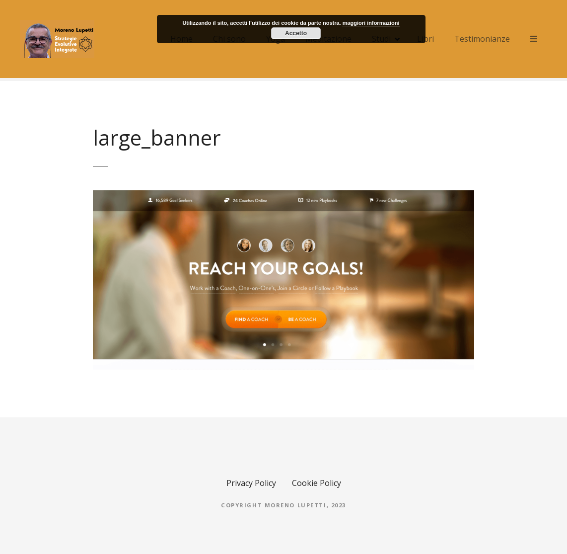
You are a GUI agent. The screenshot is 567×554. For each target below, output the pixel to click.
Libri (425, 38)
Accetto (296, 33)
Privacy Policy (251, 482)
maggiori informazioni (371, 23)
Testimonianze (482, 38)
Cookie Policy (316, 482)
